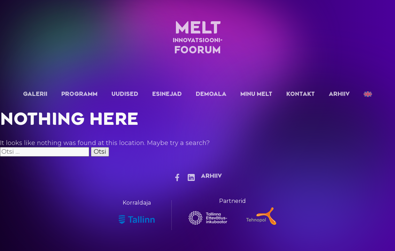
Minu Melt (256, 94)
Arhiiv (339, 94)
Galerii (35, 94)
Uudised (124, 94)
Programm (79, 94)
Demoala (211, 94)
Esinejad (167, 94)
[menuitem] (368, 94)
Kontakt (300, 94)
